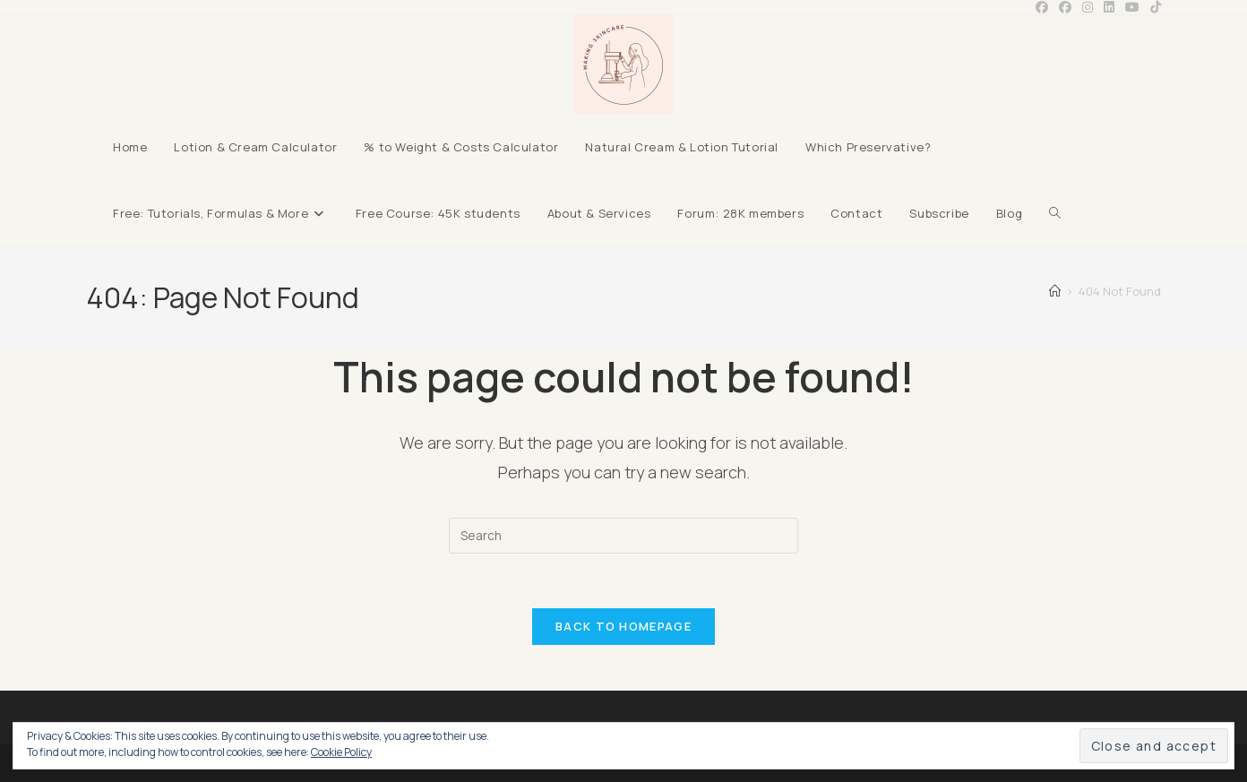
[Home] (1055, 291)
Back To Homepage (623, 626)
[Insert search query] (623, 536)
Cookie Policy (341, 752)
